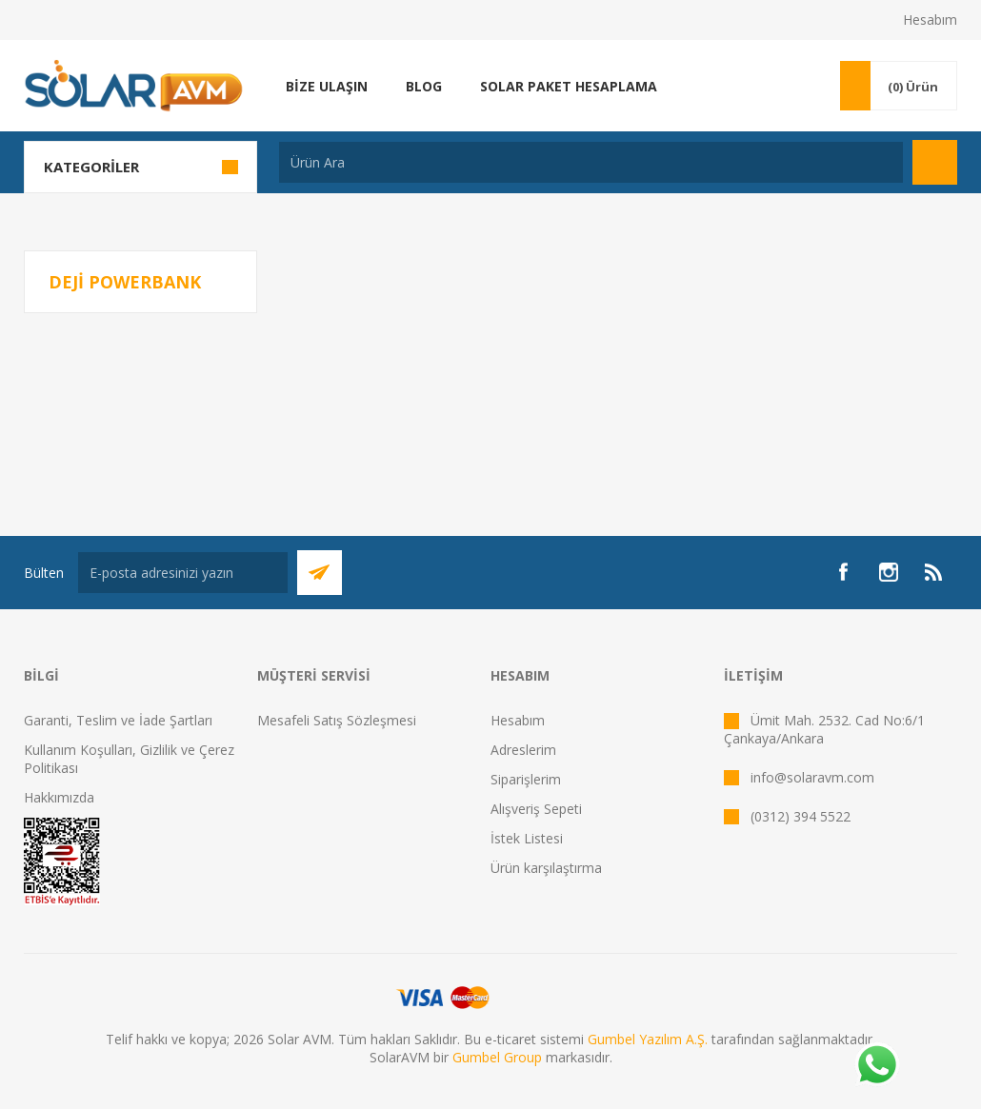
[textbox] (591, 162)
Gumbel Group (497, 1057)
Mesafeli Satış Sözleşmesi (336, 720)
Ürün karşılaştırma (546, 868)
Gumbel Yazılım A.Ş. (648, 1039)
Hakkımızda (59, 797)
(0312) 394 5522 (801, 816)
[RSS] (934, 572)
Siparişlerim (525, 779)
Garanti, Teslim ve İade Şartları (118, 720)
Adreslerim (523, 750)
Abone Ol (319, 572)
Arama (934, 162)
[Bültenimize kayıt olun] (183, 572)
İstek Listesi (526, 838)
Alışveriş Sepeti (536, 809)
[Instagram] (888, 572)
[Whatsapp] (876, 1066)
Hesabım (930, 19)
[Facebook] (843, 572)
